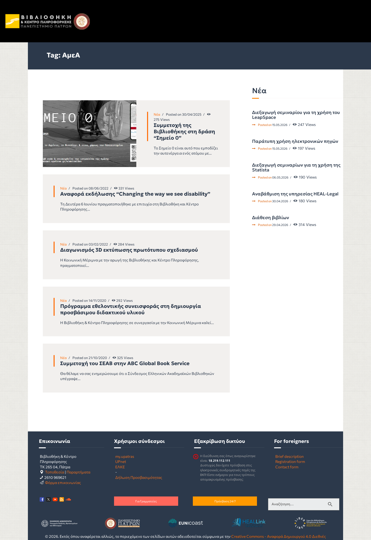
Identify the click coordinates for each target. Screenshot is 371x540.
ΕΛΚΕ (120, 466)
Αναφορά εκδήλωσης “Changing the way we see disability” (135, 194)
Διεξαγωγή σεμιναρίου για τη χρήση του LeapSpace (296, 115)
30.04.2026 (280, 201)
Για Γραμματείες (146, 501)
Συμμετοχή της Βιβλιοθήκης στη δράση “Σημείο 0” (184, 131)
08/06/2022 (98, 188)
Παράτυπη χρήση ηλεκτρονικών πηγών (295, 141)
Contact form (286, 466)
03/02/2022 (98, 244)
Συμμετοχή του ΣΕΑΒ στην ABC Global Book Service (124, 363)
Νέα (157, 114)
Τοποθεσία (54, 472)
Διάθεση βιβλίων (270, 217)
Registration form (290, 461)
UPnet (120, 461)
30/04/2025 (191, 114)
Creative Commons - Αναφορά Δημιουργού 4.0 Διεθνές (278, 536)
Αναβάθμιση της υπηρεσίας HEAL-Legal (295, 193)
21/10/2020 (98, 358)
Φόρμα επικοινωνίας (63, 482)
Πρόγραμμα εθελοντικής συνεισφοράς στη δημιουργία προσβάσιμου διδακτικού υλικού (130, 309)
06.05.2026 (280, 177)
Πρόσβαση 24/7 (225, 501)
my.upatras (124, 456)
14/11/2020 (97, 300)
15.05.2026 (280, 125)
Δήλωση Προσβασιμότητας (138, 477)
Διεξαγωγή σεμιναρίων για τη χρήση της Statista (296, 168)
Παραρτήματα (78, 472)
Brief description (289, 456)
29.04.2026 (280, 225)
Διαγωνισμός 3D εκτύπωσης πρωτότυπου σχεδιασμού (129, 250)
